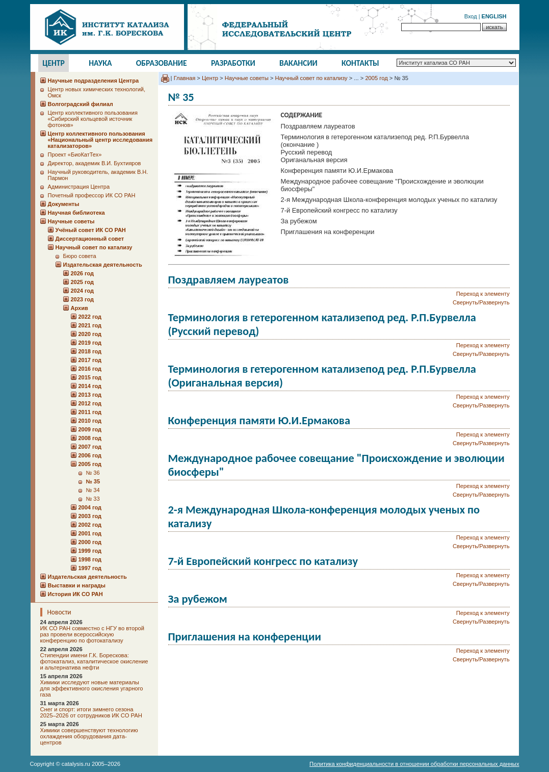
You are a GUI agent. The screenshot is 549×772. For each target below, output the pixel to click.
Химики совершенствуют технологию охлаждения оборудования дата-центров (89, 736)
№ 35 (93, 481)
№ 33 (93, 499)
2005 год (376, 78)
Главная (185, 78)
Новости (59, 612)
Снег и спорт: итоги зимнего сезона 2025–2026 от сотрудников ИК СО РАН (91, 712)
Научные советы (247, 78)
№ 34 (93, 490)
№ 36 (93, 473)
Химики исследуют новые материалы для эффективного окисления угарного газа (91, 688)
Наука (100, 63)
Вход (470, 16)
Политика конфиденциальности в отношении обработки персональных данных (414, 764)
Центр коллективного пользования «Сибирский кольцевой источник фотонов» (93, 119)
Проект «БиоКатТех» (75, 154)
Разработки (233, 63)
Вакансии (298, 63)
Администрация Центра (79, 187)
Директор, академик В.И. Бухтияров (94, 163)
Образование (161, 63)
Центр (53, 63)
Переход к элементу (483, 294)
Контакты (360, 63)
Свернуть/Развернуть (481, 302)
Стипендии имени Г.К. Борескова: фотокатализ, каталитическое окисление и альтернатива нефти (94, 661)
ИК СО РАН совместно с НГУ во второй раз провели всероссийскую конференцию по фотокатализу (92, 634)
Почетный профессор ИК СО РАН (92, 195)
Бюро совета (79, 256)
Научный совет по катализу (311, 78)
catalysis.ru (76, 764)
